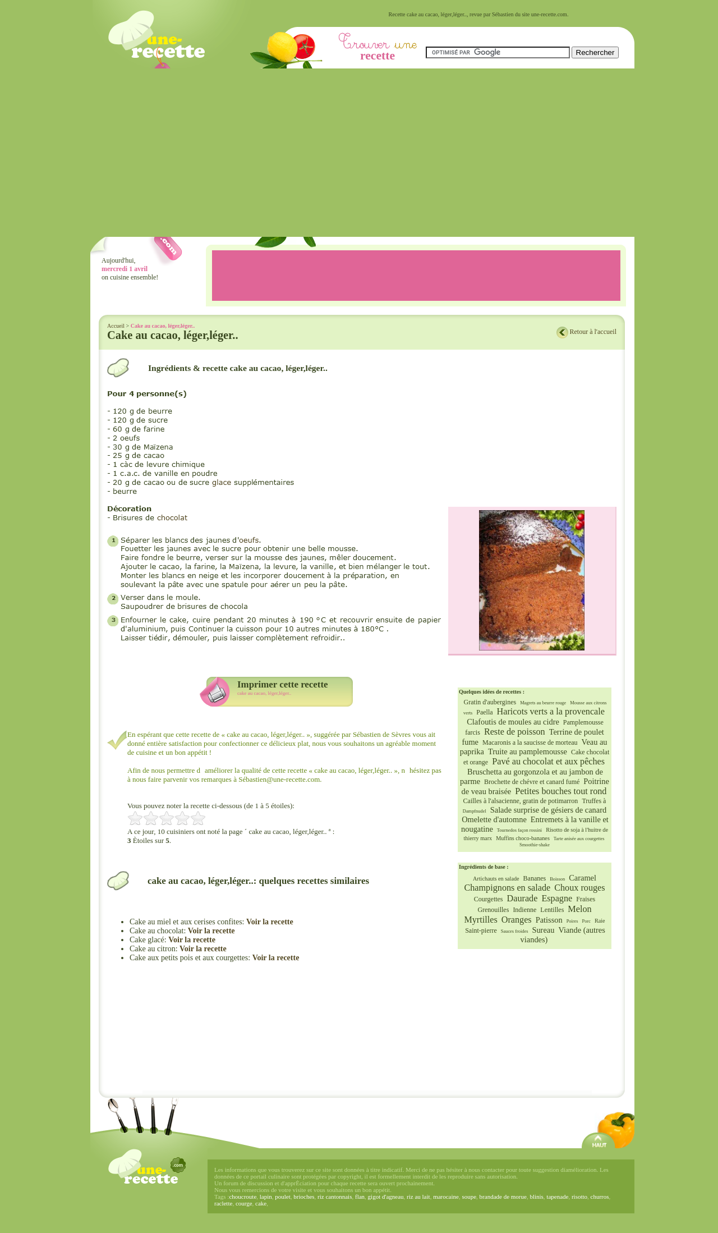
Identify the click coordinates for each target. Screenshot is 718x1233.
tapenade (557, 1196)
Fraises (585, 899)
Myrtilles (480, 920)
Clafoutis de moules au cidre (513, 721)
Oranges (516, 920)
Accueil (116, 326)
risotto (579, 1196)
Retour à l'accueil (593, 332)
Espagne (556, 898)
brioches (303, 1196)
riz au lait (418, 1196)
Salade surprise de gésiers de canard (548, 809)
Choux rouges (579, 888)
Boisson (557, 879)
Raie (600, 921)
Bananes (534, 878)
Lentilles (552, 910)
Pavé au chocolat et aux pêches (548, 762)
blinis (536, 1196)
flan (360, 1196)
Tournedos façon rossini (519, 830)
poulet (283, 1196)
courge (244, 1203)
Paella (484, 712)
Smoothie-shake (534, 844)
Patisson (549, 919)
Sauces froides (514, 931)
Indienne (524, 910)
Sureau (543, 929)
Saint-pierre (481, 930)
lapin (266, 1196)
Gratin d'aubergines (490, 702)
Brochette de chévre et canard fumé (531, 782)
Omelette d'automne (494, 819)
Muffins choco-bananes (523, 838)
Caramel (582, 877)
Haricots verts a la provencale (551, 712)
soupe (469, 1196)
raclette (223, 1203)
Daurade (522, 898)
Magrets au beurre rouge (543, 702)
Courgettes (488, 899)
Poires (572, 921)
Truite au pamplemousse (527, 751)
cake (260, 1203)
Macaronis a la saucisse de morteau (530, 742)
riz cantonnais (334, 1196)
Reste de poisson (514, 732)
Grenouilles (493, 910)
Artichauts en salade (496, 879)
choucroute (242, 1196)
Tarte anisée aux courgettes (579, 838)
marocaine (446, 1196)
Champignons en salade (507, 888)
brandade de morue (503, 1196)
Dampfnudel (474, 811)
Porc (586, 921)
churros (600, 1196)
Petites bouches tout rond (560, 791)
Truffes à (594, 801)
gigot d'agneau (386, 1196)
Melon (579, 909)
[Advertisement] (362, 152)
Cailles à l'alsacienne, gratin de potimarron (520, 801)
